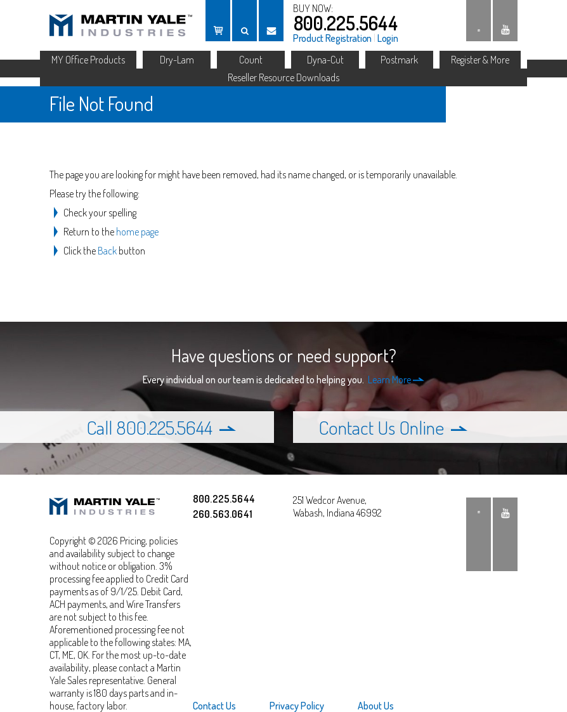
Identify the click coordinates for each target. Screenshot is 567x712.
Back (107, 250)
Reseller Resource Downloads (283, 77)
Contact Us (214, 705)
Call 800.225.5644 (161, 427)
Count (251, 59)
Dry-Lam (177, 59)
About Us (376, 705)
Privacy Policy (297, 705)
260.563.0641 (222, 514)
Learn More (396, 379)
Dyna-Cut (325, 59)
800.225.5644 (346, 22)
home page (137, 231)
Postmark (399, 59)
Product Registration (332, 38)
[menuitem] (222, 705)
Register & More (480, 59)
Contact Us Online (392, 427)
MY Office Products (88, 59)
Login (387, 38)
